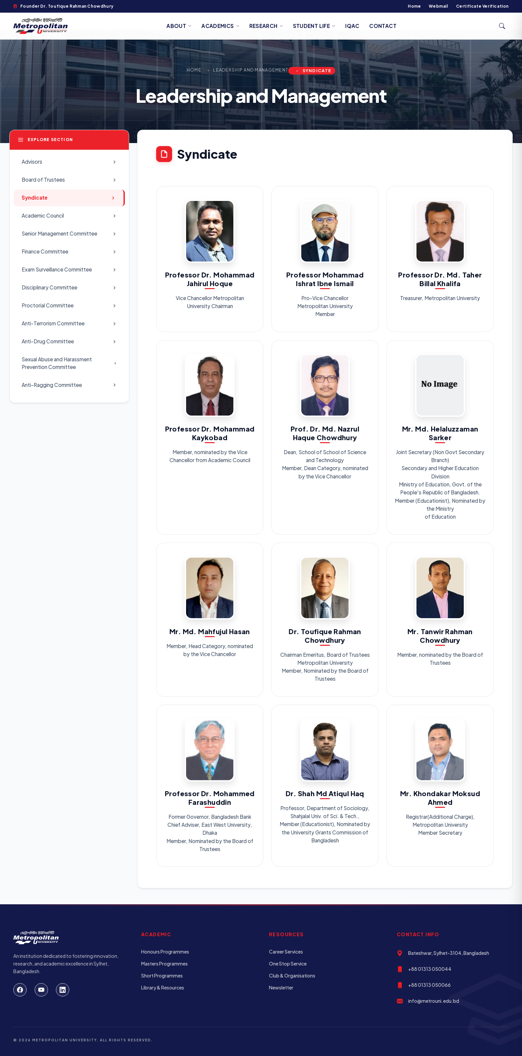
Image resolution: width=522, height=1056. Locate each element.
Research (266, 26)
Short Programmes (162, 975)
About (178, 26)
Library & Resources (162, 987)
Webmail (438, 6)
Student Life (314, 26)
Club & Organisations (292, 975)
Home (414, 6)
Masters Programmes (164, 964)
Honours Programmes (165, 952)
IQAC (352, 26)
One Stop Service (288, 964)
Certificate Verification (482, 6)
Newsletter (281, 987)
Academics (220, 26)
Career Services (286, 952)
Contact (382, 26)
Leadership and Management (250, 70)
